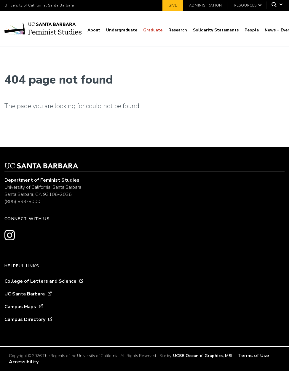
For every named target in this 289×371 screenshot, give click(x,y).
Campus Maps (20, 306)
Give (172, 5)
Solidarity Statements (216, 30)
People (252, 30)
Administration (205, 5)
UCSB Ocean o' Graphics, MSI (202, 356)
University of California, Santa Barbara (39, 5)
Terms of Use (253, 355)
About (93, 30)
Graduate (152, 30)
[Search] (275, 5)
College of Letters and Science (40, 281)
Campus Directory (24, 319)
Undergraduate (121, 30)
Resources (245, 5)
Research (177, 30)
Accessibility (24, 362)
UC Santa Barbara (24, 294)
